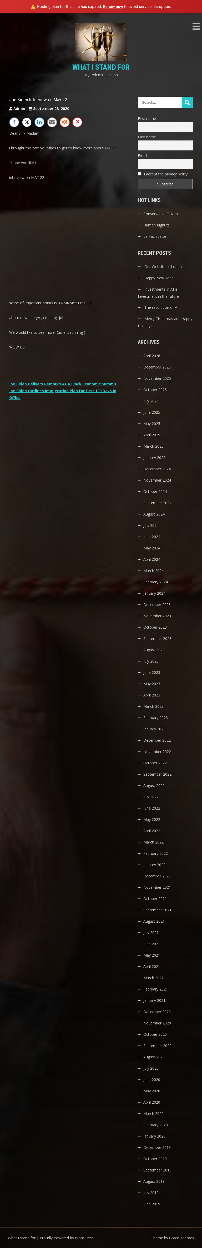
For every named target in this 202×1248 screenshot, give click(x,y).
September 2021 (157, 909)
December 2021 (157, 875)
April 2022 (151, 830)
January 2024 (154, 593)
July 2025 (151, 400)
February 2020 (155, 1124)
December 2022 (157, 740)
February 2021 (155, 989)
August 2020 (154, 1056)
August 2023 (154, 649)
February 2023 (155, 717)
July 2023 (151, 661)
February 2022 (155, 853)
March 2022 (153, 842)
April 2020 (151, 1102)
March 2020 (153, 1113)
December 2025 (157, 367)
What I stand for (101, 67)
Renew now (113, 6)
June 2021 (151, 943)
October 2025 (155, 389)
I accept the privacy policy (163, 173)
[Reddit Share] (65, 122)
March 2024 (153, 570)
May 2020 (151, 1090)
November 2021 (157, 887)
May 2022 (151, 819)
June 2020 (151, 1079)
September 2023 (157, 638)
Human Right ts (156, 225)
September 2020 (157, 1045)
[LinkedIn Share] (39, 122)
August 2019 (154, 1181)
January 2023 (154, 728)
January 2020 (154, 1136)
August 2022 (154, 785)
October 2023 (155, 627)
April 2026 (151, 355)
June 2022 (151, 808)
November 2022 (157, 751)
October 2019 (155, 1158)
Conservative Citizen (160, 213)
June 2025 (151, 412)
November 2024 (157, 480)
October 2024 (155, 491)
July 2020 (151, 1068)
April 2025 (151, 434)
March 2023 (153, 706)
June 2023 (151, 672)
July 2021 (151, 932)
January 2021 (154, 1000)
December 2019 (157, 1147)
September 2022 (157, 774)
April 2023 (151, 695)
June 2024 (151, 536)
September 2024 (157, 502)
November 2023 (157, 615)
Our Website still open (163, 266)
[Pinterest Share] (77, 122)
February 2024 (155, 581)
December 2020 (157, 1011)
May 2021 (151, 955)
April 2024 (151, 559)
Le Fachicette (154, 236)
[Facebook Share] (14, 122)
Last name (147, 136)
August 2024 (154, 514)
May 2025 (151, 423)
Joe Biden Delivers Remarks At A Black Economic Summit (63, 383)
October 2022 (155, 762)
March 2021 (153, 977)
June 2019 (151, 1203)
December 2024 (157, 468)
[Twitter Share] (27, 122)
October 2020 (155, 1034)
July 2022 (151, 796)
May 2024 (151, 547)
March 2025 (153, 446)
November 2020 (157, 1022)
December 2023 (157, 604)
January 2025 (154, 457)
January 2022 (154, 864)
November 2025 (157, 378)
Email (142, 155)
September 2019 (157, 1170)
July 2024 (151, 525)
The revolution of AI (161, 307)
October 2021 (155, 898)
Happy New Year (158, 277)
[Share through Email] (52, 122)
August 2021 (154, 921)
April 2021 (151, 966)
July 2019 (151, 1192)
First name (147, 118)
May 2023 (151, 683)
